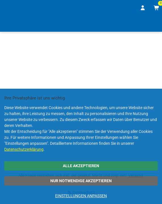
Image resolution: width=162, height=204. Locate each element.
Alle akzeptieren (81, 165)
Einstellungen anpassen (81, 196)
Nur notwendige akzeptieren (81, 180)
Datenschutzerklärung (23, 149)
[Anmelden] (143, 8)
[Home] (12, 23)
